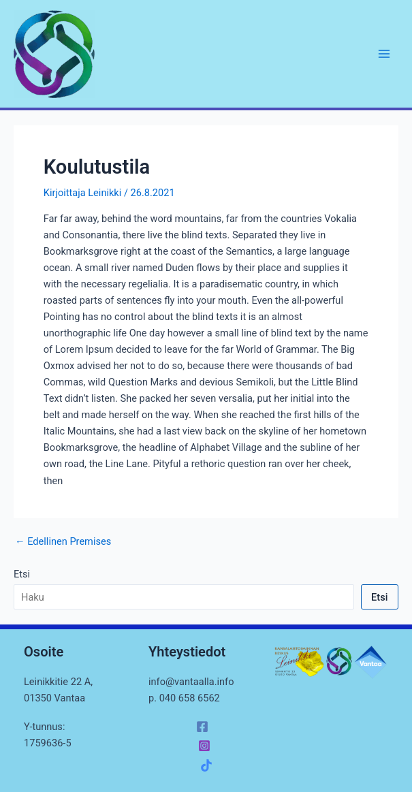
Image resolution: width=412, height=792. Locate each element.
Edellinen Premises (63, 542)
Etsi (22, 574)
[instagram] (206, 746)
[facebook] (204, 726)
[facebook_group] (208, 765)
